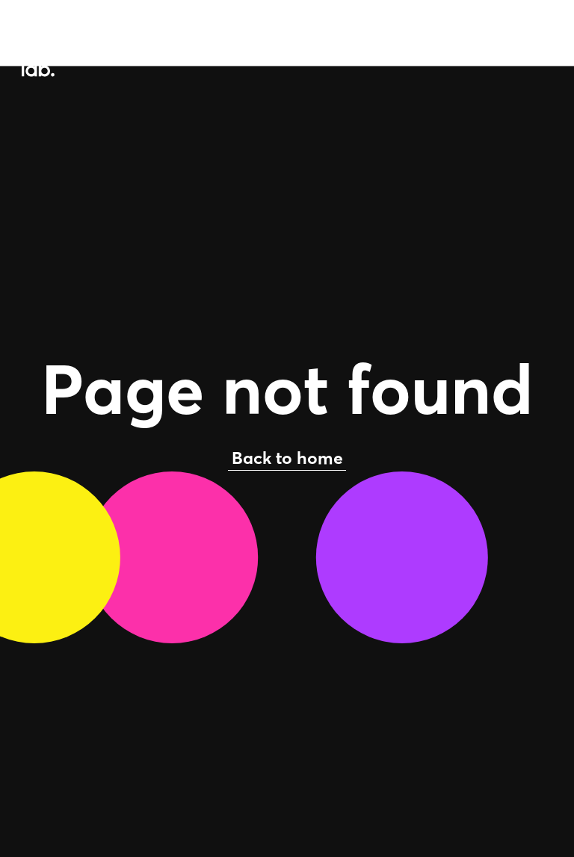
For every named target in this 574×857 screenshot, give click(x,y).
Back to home (287, 457)
